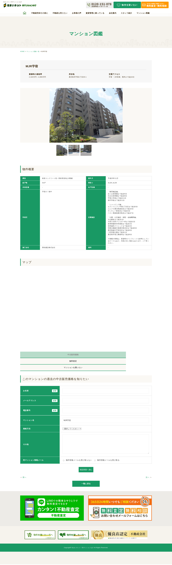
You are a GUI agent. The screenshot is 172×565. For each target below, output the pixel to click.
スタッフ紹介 (126, 13)
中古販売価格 (42, 355)
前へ (24, 466)
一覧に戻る (86, 472)
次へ (147, 466)
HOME (22, 51)
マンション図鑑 (143, 13)
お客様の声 (76, 13)
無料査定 (86, 355)
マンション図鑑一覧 (33, 51)
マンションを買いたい (130, 355)
